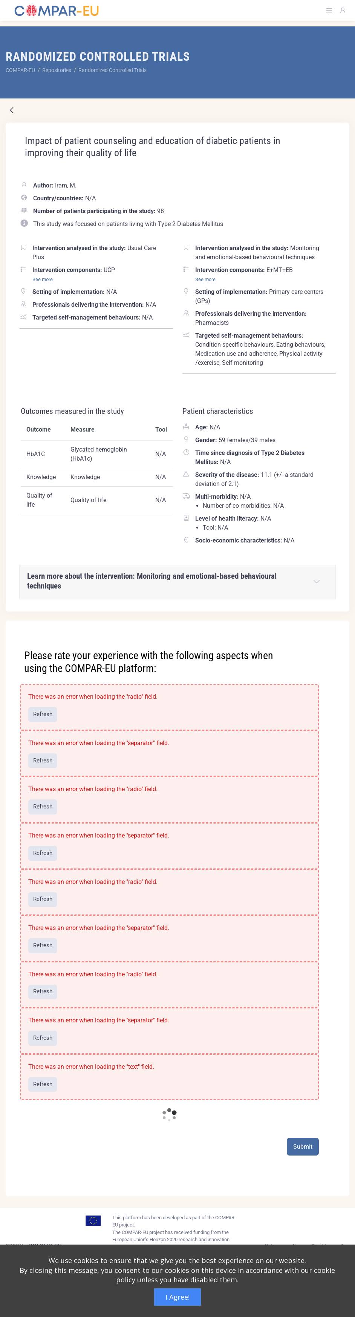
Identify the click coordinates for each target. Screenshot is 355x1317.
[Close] (338, 627)
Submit (302, 1146)
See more (42, 279)
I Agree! (177, 1297)
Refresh (42, 714)
